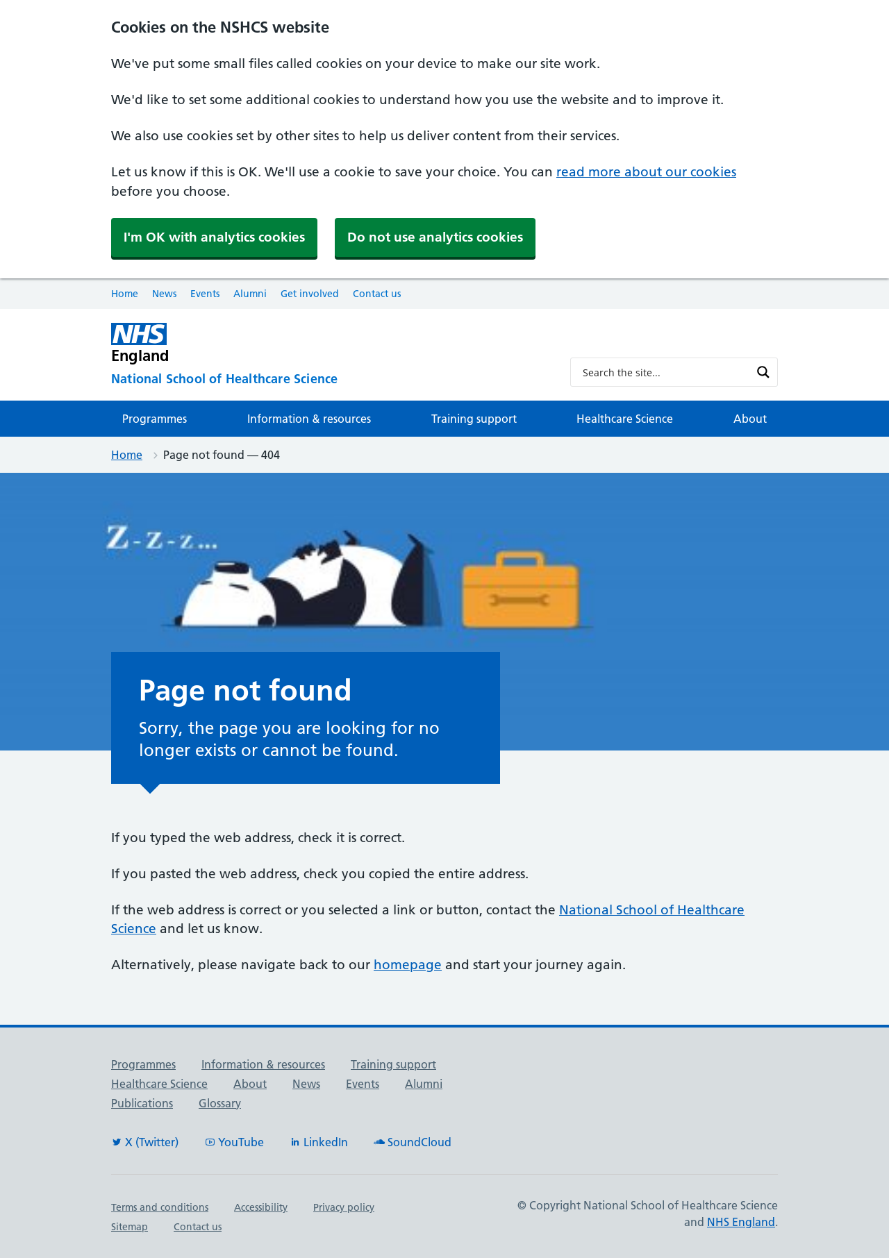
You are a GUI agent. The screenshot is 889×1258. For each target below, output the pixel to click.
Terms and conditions (159, 1207)
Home (124, 293)
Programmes (154, 419)
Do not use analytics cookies (435, 237)
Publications (142, 1103)
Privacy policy (343, 1207)
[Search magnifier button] (763, 372)
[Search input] (665, 372)
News (164, 293)
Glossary (220, 1103)
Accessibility (261, 1207)
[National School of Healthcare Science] (329, 379)
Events (204, 293)
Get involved (310, 293)
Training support (474, 419)
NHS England (741, 1222)
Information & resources (309, 419)
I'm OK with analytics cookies (214, 237)
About (750, 419)
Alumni (250, 293)
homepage (408, 965)
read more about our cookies (646, 172)
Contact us (377, 293)
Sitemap (129, 1227)
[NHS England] (329, 343)
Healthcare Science (624, 419)
